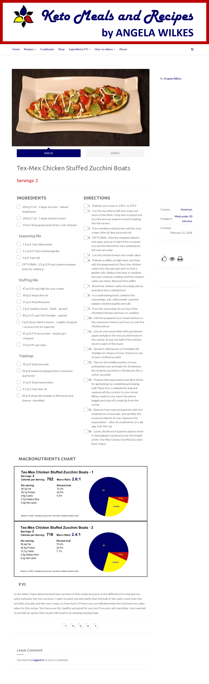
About (123, 49)
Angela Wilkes (173, 78)
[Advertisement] (176, 146)
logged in (38, 660)
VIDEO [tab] (115, 153)
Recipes (30, 49)
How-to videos (105, 49)
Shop (61, 49)
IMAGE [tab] (48, 153)
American (186, 209)
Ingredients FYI (80, 49)
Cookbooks (47, 49)
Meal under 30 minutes (183, 219)
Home (16, 49)
